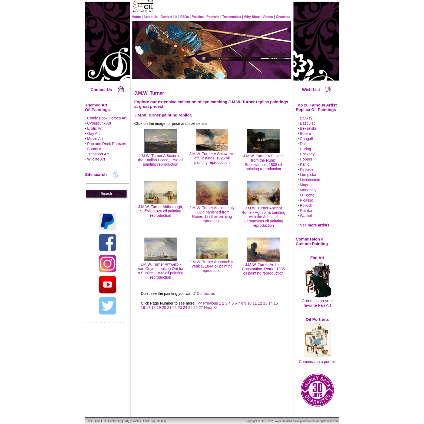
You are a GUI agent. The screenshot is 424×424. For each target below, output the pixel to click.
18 (153, 307)
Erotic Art (94, 128)
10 (249, 303)
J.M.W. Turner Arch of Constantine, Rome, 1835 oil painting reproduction (263, 266)
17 (148, 307)
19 (159, 307)
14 (271, 303)
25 (190, 307)
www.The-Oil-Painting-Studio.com (295, 421)
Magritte (307, 185)
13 (265, 303)
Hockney (307, 154)
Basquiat (307, 123)
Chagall (306, 138)
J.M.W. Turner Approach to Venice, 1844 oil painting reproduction (212, 264)
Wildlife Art (96, 159)
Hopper (306, 159)
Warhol (306, 215)
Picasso (306, 200)
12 (260, 303)
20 (164, 307)
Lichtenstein (310, 180)
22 (175, 307)
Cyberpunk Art (99, 123)
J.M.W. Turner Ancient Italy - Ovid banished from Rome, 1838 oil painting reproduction (212, 212)
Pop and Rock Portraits (106, 144)
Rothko (306, 210)
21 (169, 307)
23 (180, 307)
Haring (305, 149)
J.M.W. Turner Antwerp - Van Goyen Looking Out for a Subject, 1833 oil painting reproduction (161, 268)
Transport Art (98, 154)
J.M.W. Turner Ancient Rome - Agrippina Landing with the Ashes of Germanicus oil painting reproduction (263, 215)
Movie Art (95, 138)
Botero (305, 133)
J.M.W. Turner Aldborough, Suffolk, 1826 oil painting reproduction (160, 209)
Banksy (306, 118)
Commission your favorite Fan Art (317, 303)
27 (201, 307)
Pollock (306, 205)
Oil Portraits (317, 319)
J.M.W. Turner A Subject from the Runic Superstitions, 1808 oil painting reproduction (263, 160)
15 (276, 303)
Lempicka (308, 174)
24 (185, 307)
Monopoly (308, 190)
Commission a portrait (317, 361)
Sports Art (95, 149)
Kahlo (305, 164)
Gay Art (93, 133)
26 (196, 307)
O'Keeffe (307, 195)
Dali (303, 144)
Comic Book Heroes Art (107, 118)
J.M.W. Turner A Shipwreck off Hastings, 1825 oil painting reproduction (211, 156)
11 (255, 303)
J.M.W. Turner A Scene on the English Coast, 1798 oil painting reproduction (160, 157)
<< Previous (208, 303)
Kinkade (307, 169)
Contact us (206, 293)
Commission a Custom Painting (312, 241)
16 (143, 307)
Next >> (210, 307)
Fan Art (317, 257)
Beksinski (308, 128)
